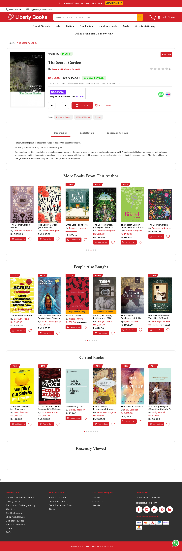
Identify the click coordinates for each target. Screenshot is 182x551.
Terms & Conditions (15, 524)
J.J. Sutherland (21, 319)
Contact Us (98, 501)
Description (60, 133)
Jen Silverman (21, 412)
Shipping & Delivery (15, 517)
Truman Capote (50, 412)
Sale (58, 26)
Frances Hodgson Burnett (66, 69)
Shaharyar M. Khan (161, 321)
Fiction (70, 26)
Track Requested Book (60, 505)
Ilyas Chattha (131, 321)
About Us (10, 509)
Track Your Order (57, 501)
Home (11, 43)
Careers (10, 528)
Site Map (96, 505)
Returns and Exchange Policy (20, 505)
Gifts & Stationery (145, 26)
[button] (86, 250)
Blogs (52, 509)
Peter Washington (106, 412)
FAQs (8, 532)
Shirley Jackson (77, 410)
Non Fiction (86, 26)
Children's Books (108, 26)
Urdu (126, 26)
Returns (96, 497)
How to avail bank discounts (20, 497)
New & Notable (41, 26)
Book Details (87, 133)
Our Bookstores (14, 513)
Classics (98, 117)
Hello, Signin (168, 17)
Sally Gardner (131, 410)
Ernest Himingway (51, 321)
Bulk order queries (15, 521)
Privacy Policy (13, 501)
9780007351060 (83, 117)
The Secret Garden (27, 43)
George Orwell (76, 319)
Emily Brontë (158, 412)
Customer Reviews (117, 133)
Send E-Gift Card (57, 497)
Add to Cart (82, 105)
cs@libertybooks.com (146, 503)
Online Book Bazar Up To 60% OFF (94, 33)
